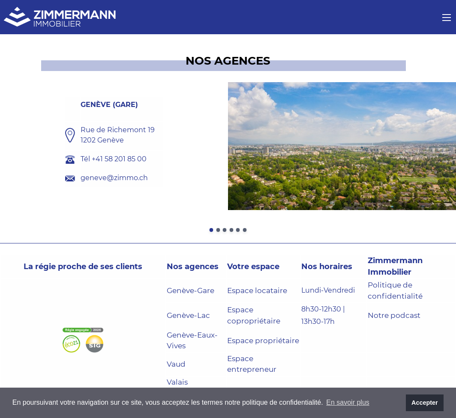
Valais (177, 382)
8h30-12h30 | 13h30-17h (323, 315)
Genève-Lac (188, 315)
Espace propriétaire (263, 340)
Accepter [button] (424, 402)
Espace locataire (257, 290)
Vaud (176, 364)
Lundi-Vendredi (328, 290)
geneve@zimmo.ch (114, 178)
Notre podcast (394, 315)
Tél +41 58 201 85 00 (114, 159)
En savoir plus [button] (347, 402)
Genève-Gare (190, 290)
